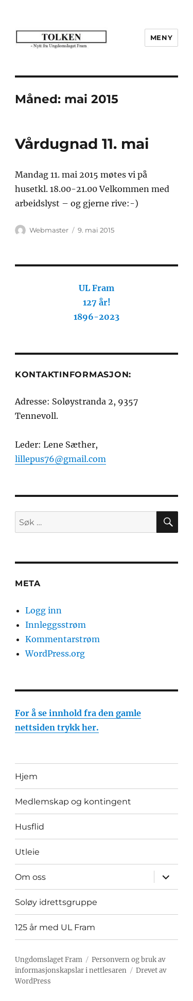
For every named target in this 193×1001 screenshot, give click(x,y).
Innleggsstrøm (55, 625)
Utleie (27, 852)
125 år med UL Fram (55, 927)
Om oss (30, 877)
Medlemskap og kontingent (73, 801)
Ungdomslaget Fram (48, 959)
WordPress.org (55, 653)
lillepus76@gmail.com (60, 459)
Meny (161, 37)
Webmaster (48, 230)
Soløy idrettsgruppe (56, 902)
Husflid (29, 827)
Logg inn (43, 610)
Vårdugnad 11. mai (82, 143)
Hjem (26, 776)
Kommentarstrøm (62, 639)
